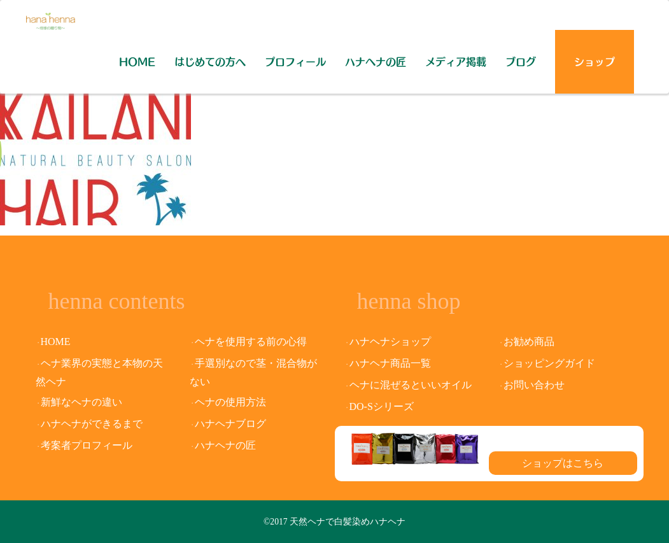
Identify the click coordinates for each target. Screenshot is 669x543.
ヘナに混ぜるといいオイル (410, 384)
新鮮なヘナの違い (81, 402)
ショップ (594, 61)
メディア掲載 (455, 61)
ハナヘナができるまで (92, 423)
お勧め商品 (529, 341)
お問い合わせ (534, 384)
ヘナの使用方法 (230, 402)
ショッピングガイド (549, 363)
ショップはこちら (562, 463)
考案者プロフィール (86, 445)
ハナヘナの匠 (375, 61)
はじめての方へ (210, 61)
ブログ (520, 61)
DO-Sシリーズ (381, 406)
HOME (137, 61)
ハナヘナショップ (390, 341)
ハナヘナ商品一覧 (390, 363)
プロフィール (295, 61)
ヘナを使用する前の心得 (251, 341)
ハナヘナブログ (230, 423)
